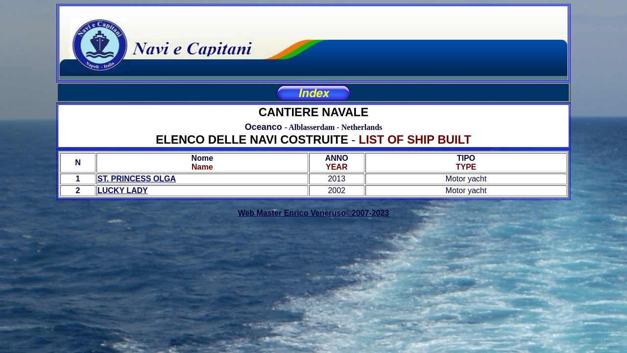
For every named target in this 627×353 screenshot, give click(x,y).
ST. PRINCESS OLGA (136, 179)
